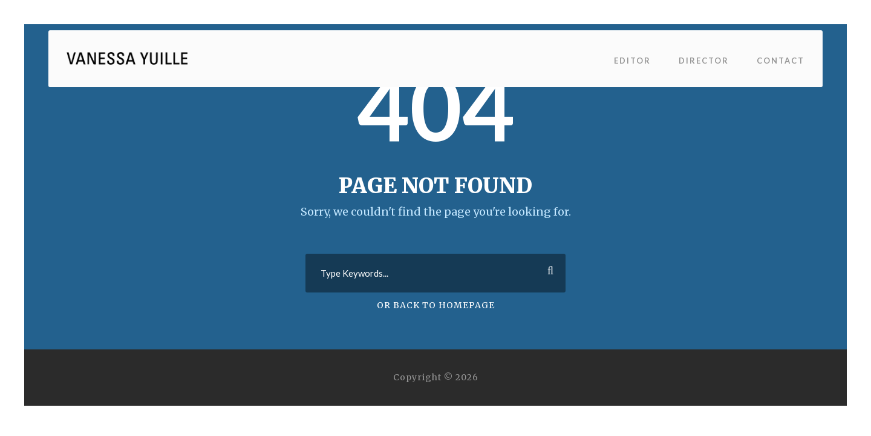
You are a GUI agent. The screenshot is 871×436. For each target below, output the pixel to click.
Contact (780, 60)
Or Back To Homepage (436, 305)
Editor (632, 60)
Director (704, 60)
